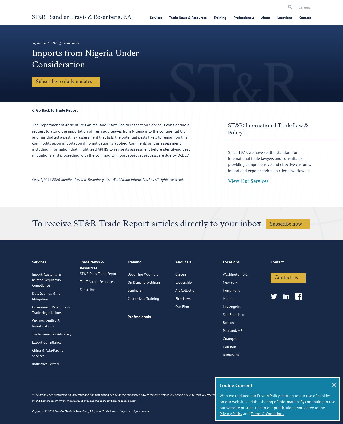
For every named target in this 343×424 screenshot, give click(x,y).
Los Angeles (232, 325)
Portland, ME (232, 349)
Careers (304, 7)
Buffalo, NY (231, 373)
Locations (284, 17)
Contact (305, 17)
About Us (183, 282)
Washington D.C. (235, 292)
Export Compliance (46, 360)
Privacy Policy (231, 413)
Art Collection (185, 309)
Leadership (183, 301)
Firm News (183, 317)
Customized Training (143, 317)
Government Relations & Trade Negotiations (51, 328)
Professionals (244, 17)
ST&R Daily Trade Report (99, 297)
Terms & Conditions (267, 413)
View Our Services (248, 181)
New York (230, 301)
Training (220, 17)
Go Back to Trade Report (55, 110)
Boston (228, 341)
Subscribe (87, 314)
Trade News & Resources (188, 17)
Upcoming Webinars (143, 292)
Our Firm (182, 325)
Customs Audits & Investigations (46, 342)
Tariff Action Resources (97, 306)
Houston (229, 365)
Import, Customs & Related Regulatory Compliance (46, 298)
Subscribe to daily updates (64, 81)
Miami (227, 317)
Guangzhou (232, 357)
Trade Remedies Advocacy (51, 352)
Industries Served (45, 382)
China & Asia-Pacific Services (47, 371)
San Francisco (233, 333)
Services (156, 17)
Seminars (134, 309)
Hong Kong (231, 309)
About (265, 17)
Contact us (286, 296)
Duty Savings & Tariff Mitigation (48, 315)
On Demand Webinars (144, 301)
